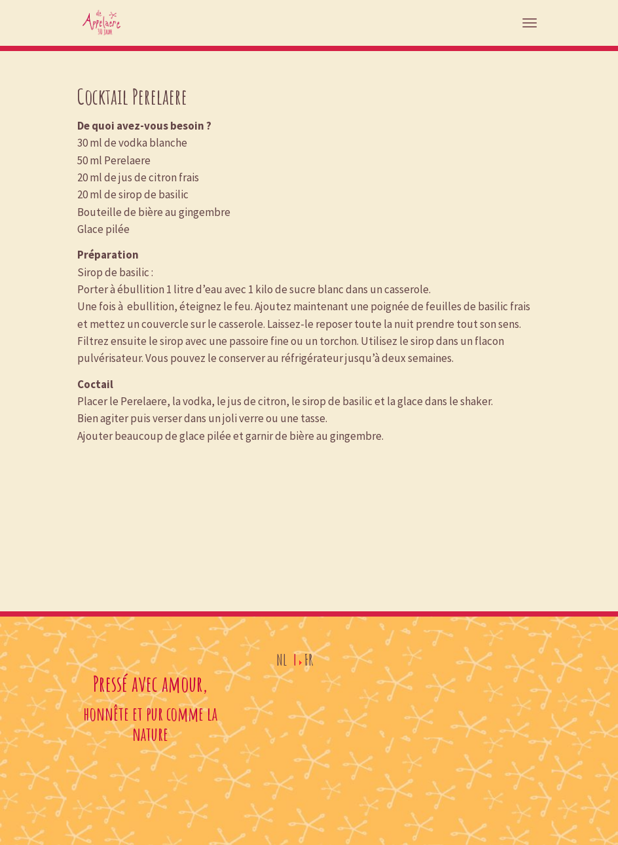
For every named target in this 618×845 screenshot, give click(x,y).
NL (281, 660)
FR (309, 660)
